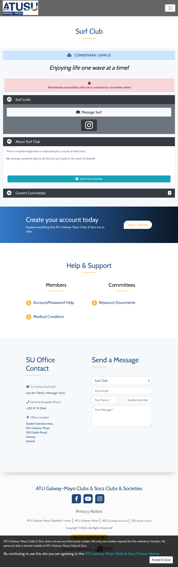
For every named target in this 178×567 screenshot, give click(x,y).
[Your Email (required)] (122, 390)
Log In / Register (138, 225)
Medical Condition (48, 316)
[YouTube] (89, 499)
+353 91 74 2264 (36, 408)
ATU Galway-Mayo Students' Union (49, 520)
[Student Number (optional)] (138, 399)
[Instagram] (100, 499)
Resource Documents (117, 302)
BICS (115, 520)
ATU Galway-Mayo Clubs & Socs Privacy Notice (122, 553)
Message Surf (89, 112)
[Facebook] (77, 499)
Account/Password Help (53, 302)
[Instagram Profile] (89, 125)
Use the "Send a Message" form (45, 393)
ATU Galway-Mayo (87, 520)
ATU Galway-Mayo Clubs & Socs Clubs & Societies (89, 488)
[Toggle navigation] (170, 8)
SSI (142, 520)
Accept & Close (161, 560)
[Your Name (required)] (105, 399)
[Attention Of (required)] (122, 380)
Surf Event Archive (89, 179)
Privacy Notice (89, 511)
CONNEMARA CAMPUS (89, 55)
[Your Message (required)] (122, 416)
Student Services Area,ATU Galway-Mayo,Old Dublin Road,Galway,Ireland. (39, 432)
